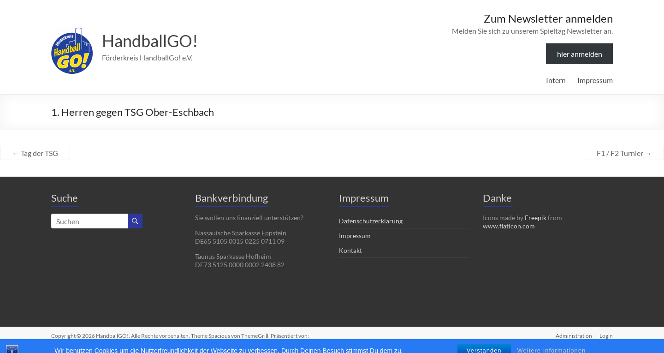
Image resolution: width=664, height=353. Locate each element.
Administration (574, 335)
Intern (556, 80)
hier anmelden (579, 53)
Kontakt (350, 250)
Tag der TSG (35, 153)
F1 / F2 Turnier (624, 153)
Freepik (535, 217)
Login (606, 335)
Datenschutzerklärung (371, 221)
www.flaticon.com (509, 226)
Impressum (595, 80)
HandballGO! (150, 40)
